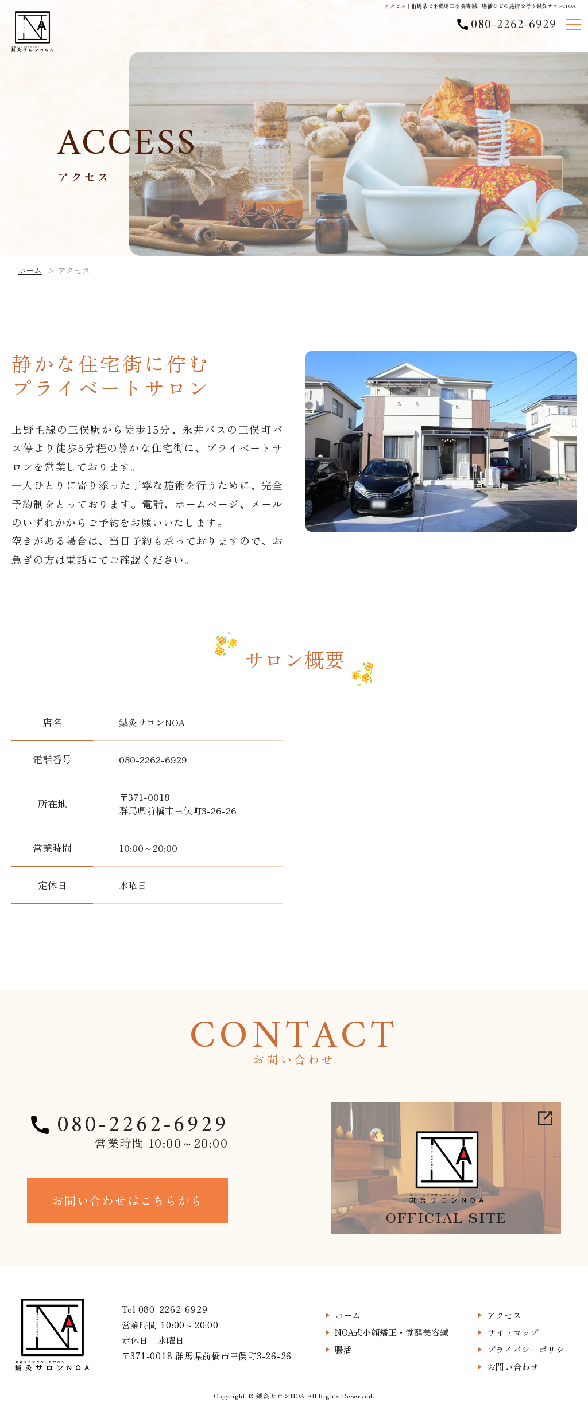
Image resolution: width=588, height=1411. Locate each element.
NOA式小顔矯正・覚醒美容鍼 (391, 1332)
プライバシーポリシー (530, 1349)
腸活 (343, 1349)
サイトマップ (513, 1332)
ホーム (30, 270)
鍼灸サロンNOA (280, 1395)
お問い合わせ (513, 1367)
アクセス (504, 1315)
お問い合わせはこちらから (127, 1200)
